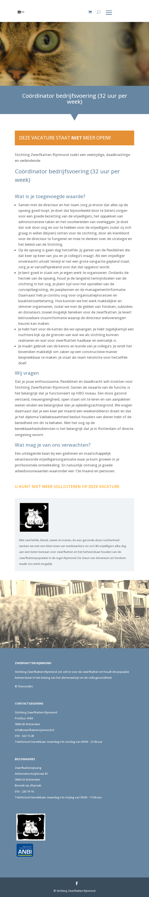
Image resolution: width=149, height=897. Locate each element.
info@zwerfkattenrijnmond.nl (34, 730)
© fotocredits (24, 686)
